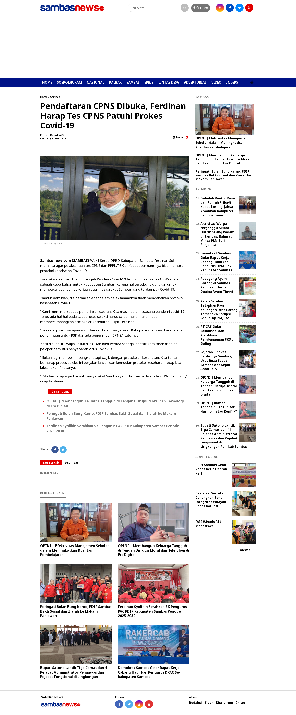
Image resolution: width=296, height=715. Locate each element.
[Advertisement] (148, 47)
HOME (47, 82)
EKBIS (149, 82)
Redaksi (195, 703)
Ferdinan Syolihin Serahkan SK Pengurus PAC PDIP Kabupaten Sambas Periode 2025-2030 (152, 611)
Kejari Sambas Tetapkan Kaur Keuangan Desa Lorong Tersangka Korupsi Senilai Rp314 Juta (219, 309)
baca (178, 137)
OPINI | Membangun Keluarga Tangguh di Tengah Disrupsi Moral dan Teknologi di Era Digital (153, 550)
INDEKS (232, 82)
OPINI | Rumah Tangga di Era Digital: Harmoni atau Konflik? (218, 407)
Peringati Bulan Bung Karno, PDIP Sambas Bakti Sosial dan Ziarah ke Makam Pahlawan (75, 611)
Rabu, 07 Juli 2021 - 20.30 (53, 138)
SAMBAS (133, 82)
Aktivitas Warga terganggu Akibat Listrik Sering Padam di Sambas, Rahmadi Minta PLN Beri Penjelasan (217, 234)
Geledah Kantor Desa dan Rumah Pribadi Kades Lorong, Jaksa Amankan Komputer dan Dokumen (217, 206)
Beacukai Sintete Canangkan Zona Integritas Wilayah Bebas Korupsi (210, 499)
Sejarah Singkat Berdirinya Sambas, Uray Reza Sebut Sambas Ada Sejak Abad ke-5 (216, 360)
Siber (209, 703)
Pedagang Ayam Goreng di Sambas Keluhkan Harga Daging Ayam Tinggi (216, 284)
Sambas (55, 97)
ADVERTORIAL (195, 82)
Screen (200, 7)
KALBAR (115, 82)
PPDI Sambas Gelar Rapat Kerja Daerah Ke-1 (211, 469)
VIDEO (216, 82)
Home (44, 97)
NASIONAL (95, 82)
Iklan (240, 703)
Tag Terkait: (51, 462)
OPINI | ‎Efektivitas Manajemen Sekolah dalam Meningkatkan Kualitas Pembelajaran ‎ (75, 550)
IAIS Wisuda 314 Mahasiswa (208, 523)
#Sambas (72, 462)
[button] (252, 81)
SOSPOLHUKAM (69, 82)
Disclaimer (224, 703)
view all (248, 550)
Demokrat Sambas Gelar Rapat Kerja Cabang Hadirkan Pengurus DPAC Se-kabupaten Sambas (149, 672)
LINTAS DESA (168, 82)
